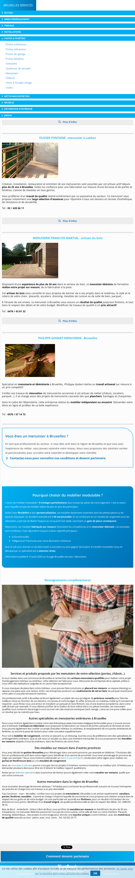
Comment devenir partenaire (67, 856)
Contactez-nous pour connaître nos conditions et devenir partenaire (57, 458)
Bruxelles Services (18, 5)
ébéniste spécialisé (25, 772)
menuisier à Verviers (21, 765)
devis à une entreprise (72, 758)
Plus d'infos (69, 122)
